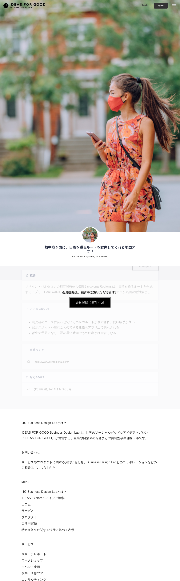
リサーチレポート (34, 554)
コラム (26, 504)
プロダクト (29, 517)
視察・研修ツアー (34, 573)
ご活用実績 (29, 523)
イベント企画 (31, 566)
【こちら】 (42, 467)
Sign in (158, 5)
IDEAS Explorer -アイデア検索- (44, 498)
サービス (28, 510)
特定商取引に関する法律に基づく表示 (48, 530)
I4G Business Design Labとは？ (44, 491)
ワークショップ (32, 560)
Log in (139, 5)
